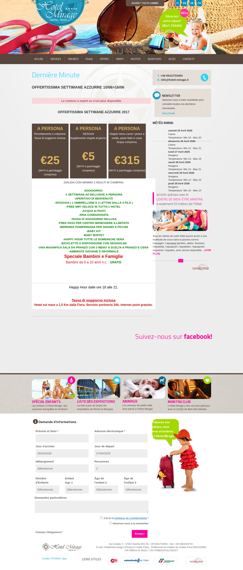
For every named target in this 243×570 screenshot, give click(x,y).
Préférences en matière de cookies (168, 547)
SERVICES (55, 59)
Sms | (165, 113)
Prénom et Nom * (47, 431)
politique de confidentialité (130, 518)
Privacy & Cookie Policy (137, 547)
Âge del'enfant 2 (100, 480)
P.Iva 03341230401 (197, 547)
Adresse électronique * (109, 431)
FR (199, 3)
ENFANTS (73, 59)
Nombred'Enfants (42, 480)
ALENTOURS (155, 59)
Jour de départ (104, 446)
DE (192, 3)
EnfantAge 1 (69, 480)
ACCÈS (172, 59)
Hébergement (45, 461)
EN (184, 3)
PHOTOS (136, 59)
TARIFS (120, 59)
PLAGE (89, 59)
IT (177, 3)
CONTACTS (188, 59)
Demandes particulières (51, 497)
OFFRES (104, 59)
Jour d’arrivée (45, 446)
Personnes (101, 461)
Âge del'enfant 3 (130, 480)
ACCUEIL (38, 59)
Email (172, 113)
